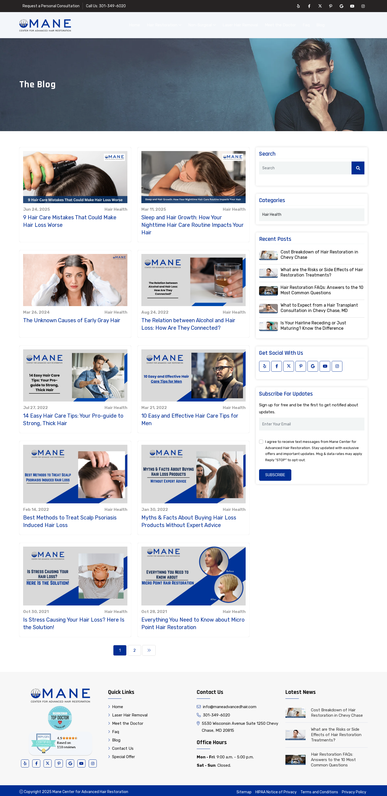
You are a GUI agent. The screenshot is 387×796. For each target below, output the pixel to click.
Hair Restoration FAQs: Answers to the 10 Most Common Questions (322, 287)
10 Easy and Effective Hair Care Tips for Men (189, 417)
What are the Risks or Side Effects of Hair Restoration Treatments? (322, 269)
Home (134, 23)
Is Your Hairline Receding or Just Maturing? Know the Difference (313, 323)
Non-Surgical (202, 23)
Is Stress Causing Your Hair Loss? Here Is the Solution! (73, 621)
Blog (320, 23)
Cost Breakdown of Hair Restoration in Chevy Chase (319, 252)
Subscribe (275, 472)
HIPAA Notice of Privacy (276, 789)
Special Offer (121, 754)
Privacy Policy (354, 789)
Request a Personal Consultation (51, 6)
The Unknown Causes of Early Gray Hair (71, 317)
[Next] (149, 647)
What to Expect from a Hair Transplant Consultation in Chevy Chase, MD (319, 305)
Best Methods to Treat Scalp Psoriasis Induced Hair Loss (70, 519)
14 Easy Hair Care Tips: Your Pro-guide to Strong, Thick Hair (73, 417)
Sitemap (244, 789)
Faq (306, 23)
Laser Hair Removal (240, 23)
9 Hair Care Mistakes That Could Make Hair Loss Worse (69, 218)
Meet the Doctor (280, 23)
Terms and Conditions (319, 789)
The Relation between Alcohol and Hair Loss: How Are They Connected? (188, 321)
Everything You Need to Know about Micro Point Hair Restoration (193, 621)
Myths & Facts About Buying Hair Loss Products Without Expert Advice (188, 519)
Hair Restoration (164, 23)
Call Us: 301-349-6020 (106, 6)
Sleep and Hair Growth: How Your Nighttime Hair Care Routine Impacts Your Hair (192, 222)
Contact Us (349, 23)
